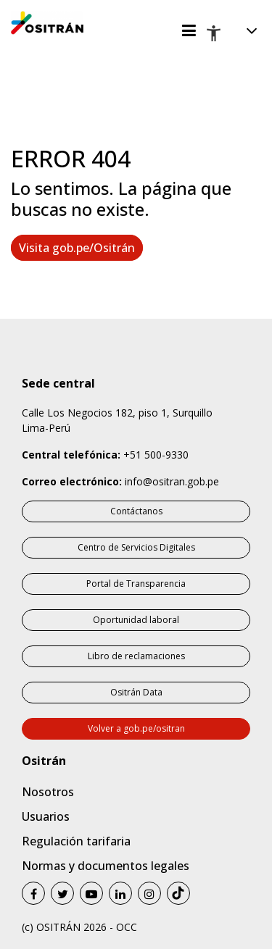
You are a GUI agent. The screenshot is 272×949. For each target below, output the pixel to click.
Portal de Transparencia (136, 583)
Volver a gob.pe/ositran (136, 728)
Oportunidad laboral (136, 620)
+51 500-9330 (156, 454)
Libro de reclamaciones (136, 656)
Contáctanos (136, 511)
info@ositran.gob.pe (172, 481)
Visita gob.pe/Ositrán (77, 248)
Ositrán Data (136, 692)
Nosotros (48, 792)
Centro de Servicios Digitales (136, 547)
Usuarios (46, 816)
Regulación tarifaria (76, 841)
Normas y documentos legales (105, 866)
